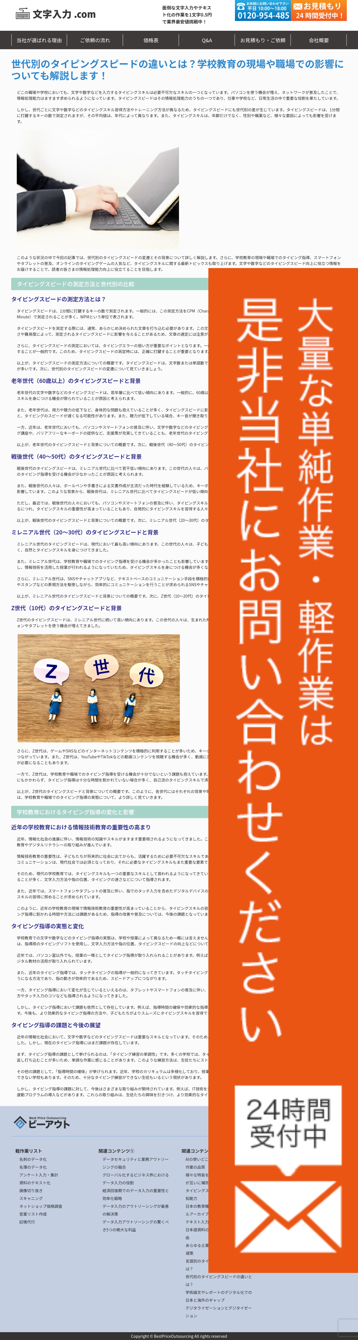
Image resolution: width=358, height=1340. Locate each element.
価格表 (151, 40)
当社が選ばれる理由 (39, 40)
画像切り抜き (31, 1190)
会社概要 (319, 40)
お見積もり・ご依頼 (263, 40)
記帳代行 (27, 1222)
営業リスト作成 (33, 1214)
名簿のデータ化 (33, 1167)
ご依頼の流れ (95, 40)
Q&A (207, 40)
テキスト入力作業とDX (205, 1222)
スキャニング (31, 1198)
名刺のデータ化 (33, 1159)
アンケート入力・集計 (38, 1175)
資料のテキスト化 (35, 1182)
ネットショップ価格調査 (40, 1206)
